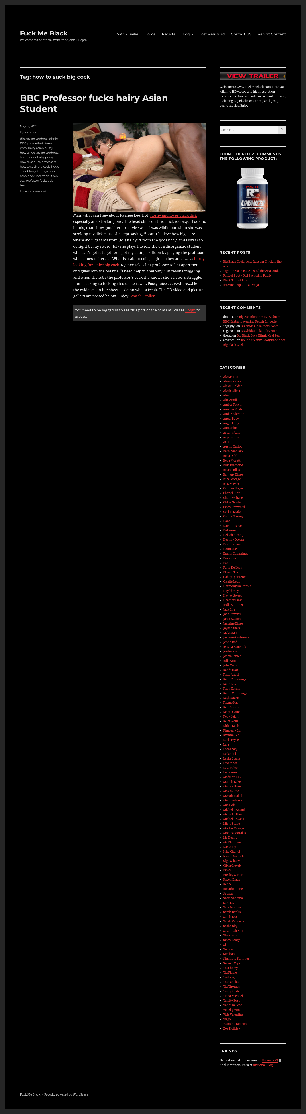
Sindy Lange (231, 940)
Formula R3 (270, 1060)
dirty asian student (33, 138)
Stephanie (230, 954)
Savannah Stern (234, 931)
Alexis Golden (233, 386)
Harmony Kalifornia (237, 586)
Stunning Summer (236, 959)
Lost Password (212, 34)
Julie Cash (230, 665)
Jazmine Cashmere (236, 637)
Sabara (228, 893)
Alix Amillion (232, 400)
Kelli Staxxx (231, 707)
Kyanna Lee (28, 132)
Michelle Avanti (234, 810)
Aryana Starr (232, 437)
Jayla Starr (230, 633)
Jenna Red (230, 642)
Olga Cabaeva (232, 861)
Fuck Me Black (43, 33)
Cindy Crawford (234, 507)
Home (150, 34)
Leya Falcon (231, 768)
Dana (226, 521)
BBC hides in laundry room (260, 326)
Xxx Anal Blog (263, 1065)
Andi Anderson (233, 414)
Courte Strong (233, 516)
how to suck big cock (35, 166)
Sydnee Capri (232, 963)
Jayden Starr (231, 628)
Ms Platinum (232, 842)
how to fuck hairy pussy (36, 157)
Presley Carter (233, 875)
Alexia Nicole (232, 381)
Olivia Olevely (232, 865)
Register (169, 34)
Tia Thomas (231, 987)
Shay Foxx (230, 935)
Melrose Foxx (232, 800)
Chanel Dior (231, 493)
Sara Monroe (232, 907)
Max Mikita (231, 791)
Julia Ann (229, 661)
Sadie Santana (233, 898)
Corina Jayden (233, 512)
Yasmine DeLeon (235, 1024)
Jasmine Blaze (233, 623)
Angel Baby (231, 419)
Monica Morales (234, 833)
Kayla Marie (231, 698)
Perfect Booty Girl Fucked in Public (247, 276)
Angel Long (231, 423)
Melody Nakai (232, 796)
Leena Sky (230, 749)
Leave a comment (33, 191)
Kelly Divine (231, 712)
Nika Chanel (231, 852)
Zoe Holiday (231, 1028)
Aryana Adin (231, 433)
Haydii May (231, 591)
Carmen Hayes (233, 488)
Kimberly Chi (232, 730)
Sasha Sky (230, 926)
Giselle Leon (231, 581)
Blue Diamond (233, 465)
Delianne (229, 530)
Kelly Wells (230, 721)
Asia (226, 442)
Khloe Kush (231, 726)
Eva (225, 563)
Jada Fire (229, 609)
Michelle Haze (233, 814)
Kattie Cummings (235, 693)
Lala (226, 744)
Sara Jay (228, 903)
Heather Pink (232, 600)
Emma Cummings (235, 554)
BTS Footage (232, 479)
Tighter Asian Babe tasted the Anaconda (251, 271)
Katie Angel (231, 675)
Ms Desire (230, 838)
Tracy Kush (231, 991)
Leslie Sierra (231, 758)
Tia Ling (229, 977)
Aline (226, 395)
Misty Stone (231, 824)
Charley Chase (233, 498)
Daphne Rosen (233, 526)
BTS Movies (231, 484)
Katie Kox (229, 684)
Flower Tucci (232, 572)
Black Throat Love (236, 280)
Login (188, 34)
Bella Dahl (230, 456)
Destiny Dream (233, 540)
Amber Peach (232, 405)
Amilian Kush (232, 409)
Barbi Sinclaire (233, 451)
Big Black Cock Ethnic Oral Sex (258, 335)
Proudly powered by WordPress (66, 1094)
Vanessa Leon (233, 1005)
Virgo (227, 1019)
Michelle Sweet (233, 819)
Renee (227, 884)
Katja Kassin (231, 689)
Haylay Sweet (232, 595)
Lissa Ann (230, 772)
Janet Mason (232, 619)
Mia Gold (229, 805)
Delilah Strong (233, 535)
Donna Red (231, 549)
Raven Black (231, 879)
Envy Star (229, 558)
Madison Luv (232, 777)
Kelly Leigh (231, 717)
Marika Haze (232, 786)
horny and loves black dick (173, 215)
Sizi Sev (228, 949)
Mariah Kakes (232, 782)
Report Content (272, 34)
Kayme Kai (230, 703)
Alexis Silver (231, 391)
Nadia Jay (229, 847)
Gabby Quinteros (235, 577)
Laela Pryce (231, 740)
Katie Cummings (234, 679)
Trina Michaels (233, 996)
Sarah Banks (232, 912)
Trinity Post (231, 1000)
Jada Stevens (232, 614)
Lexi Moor (230, 763)
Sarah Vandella (233, 921)
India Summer (233, 605)
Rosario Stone (233, 889)
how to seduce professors (38, 162)
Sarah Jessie (231, 917)
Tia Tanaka (231, 982)
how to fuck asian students (39, 152)
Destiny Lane (232, 544)
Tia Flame (230, 973)
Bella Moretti (232, 460)
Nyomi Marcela (233, 856)
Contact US (241, 34)
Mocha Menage (234, 828)
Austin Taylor (232, 446)
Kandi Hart (230, 670)
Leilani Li (229, 754)
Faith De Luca (232, 568)
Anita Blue (230, 428)
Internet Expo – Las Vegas (241, 285)
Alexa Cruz (230, 377)
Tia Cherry (230, 968)
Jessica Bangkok (234, 647)
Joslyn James (232, 656)
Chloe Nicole (232, 502)
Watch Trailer (126, 34)
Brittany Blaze (233, 474)
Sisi (225, 945)
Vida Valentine (233, 1014)
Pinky (227, 870)
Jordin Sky (230, 651)
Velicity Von (231, 1010)
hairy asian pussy (40, 148)
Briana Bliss (231, 470)
